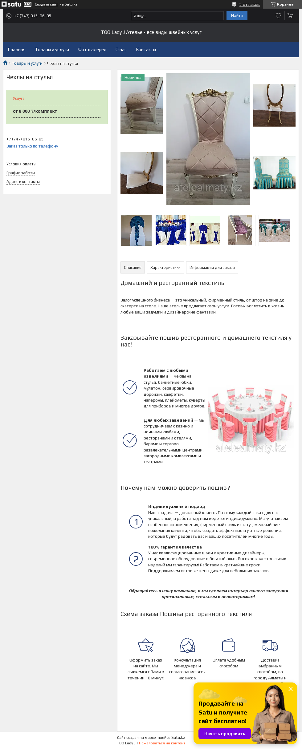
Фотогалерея (92, 49)
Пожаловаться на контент (162, 743)
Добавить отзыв (278, 15)
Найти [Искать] (237, 15)
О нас (121, 49)
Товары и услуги (52, 49)
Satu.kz (178, 737)
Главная (17, 49)
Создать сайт (46, 4)
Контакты (146, 49)
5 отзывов (249, 4)
